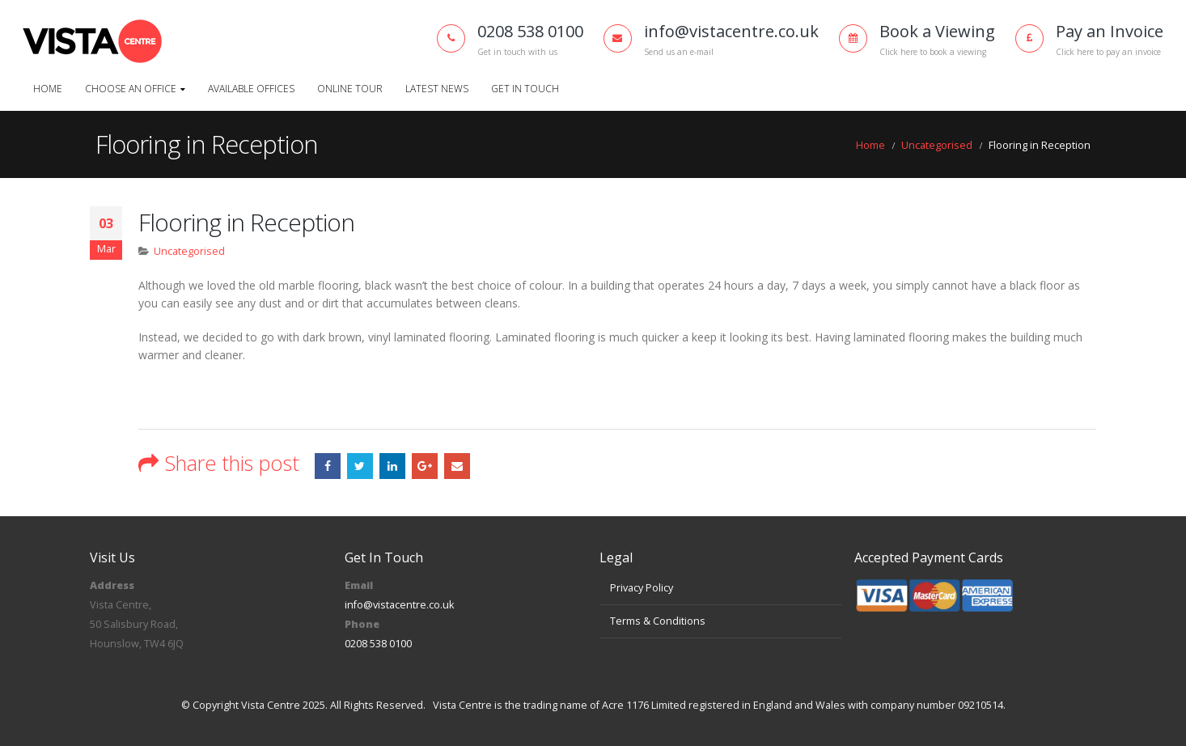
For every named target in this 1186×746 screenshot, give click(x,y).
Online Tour (350, 88)
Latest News (436, 88)
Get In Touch (525, 88)
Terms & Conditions (657, 621)
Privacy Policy (641, 588)
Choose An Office (130, 88)
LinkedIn (392, 466)
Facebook (328, 466)
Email (457, 466)
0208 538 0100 (378, 644)
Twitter (360, 466)
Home (47, 88)
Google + (425, 466)
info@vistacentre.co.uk (399, 605)
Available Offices (251, 88)
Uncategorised (189, 251)
